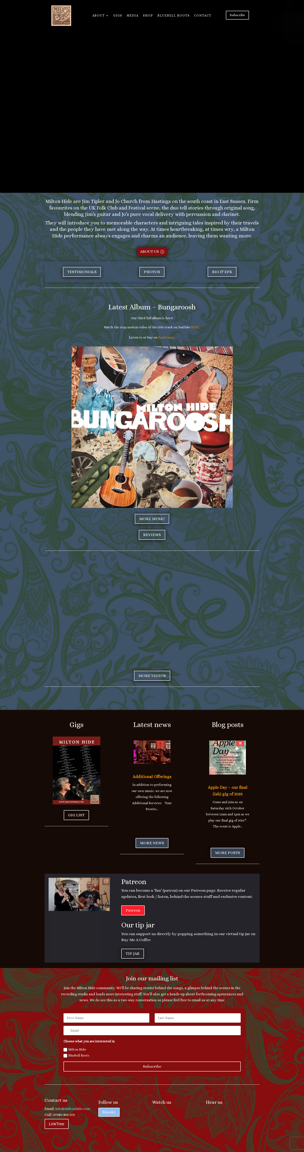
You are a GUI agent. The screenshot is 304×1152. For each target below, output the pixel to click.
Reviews (152, 534)
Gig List (76, 815)
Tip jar (133, 953)
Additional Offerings (152, 776)
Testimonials (82, 272)
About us (149, 251)
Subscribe (238, 15)
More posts (227, 852)
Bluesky (109, 1112)
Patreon (133, 910)
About (98, 15)
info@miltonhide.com (72, 1109)
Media (133, 15)
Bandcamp (166, 337)
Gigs (117, 15)
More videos (152, 675)
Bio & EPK (222, 272)
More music (152, 518)
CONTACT (202, 15)
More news (152, 843)
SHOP (148, 15)
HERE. (195, 327)
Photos (152, 272)
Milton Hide (75, 1050)
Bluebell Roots (173, 15)
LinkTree (56, 1124)
